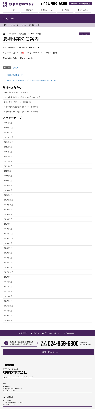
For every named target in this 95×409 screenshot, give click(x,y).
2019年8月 (8, 214)
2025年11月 (8, 128)
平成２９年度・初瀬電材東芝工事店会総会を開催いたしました (31, 80)
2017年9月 (8, 277)
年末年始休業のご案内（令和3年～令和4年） (21, 112)
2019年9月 (8, 209)
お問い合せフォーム (48, 352)
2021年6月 (8, 156)
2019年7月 (8, 219)
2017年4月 (8, 296)
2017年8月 (8, 282)
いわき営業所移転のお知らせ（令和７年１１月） (23, 97)
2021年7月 (8, 152)
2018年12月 (8, 234)
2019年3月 (8, 224)
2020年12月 (8, 171)
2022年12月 (8, 137)
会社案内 (24, 333)
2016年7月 (8, 315)
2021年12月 (8, 142)
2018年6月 (8, 253)
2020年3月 (8, 195)
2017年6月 (8, 291)
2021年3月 (8, 166)
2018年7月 (8, 248)
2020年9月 (8, 176)
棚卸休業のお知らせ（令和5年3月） (18, 102)
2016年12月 (8, 306)
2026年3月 (8, 123)
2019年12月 (8, 200)
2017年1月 (8, 301)
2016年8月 (8, 311)
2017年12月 (8, 272)
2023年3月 (8, 132)
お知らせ (16, 68)
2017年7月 (8, 287)
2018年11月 (8, 238)
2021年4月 (8, 161)
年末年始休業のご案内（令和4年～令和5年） (21, 107)
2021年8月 (8, 147)
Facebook (70, 333)
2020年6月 (8, 185)
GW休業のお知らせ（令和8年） (16, 92)
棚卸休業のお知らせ (15, 75)
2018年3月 (8, 262)
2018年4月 (8, 258)
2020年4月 (8, 190)
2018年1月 (8, 267)
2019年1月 (8, 229)
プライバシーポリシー (52, 333)
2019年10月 (8, 205)
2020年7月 (8, 181)
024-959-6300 (52, 3)
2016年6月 (8, 320)
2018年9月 (8, 243)
